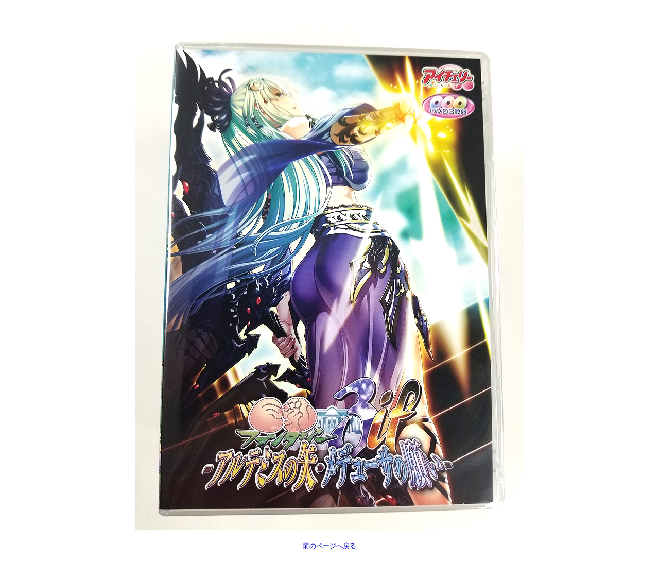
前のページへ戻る (329, 546)
